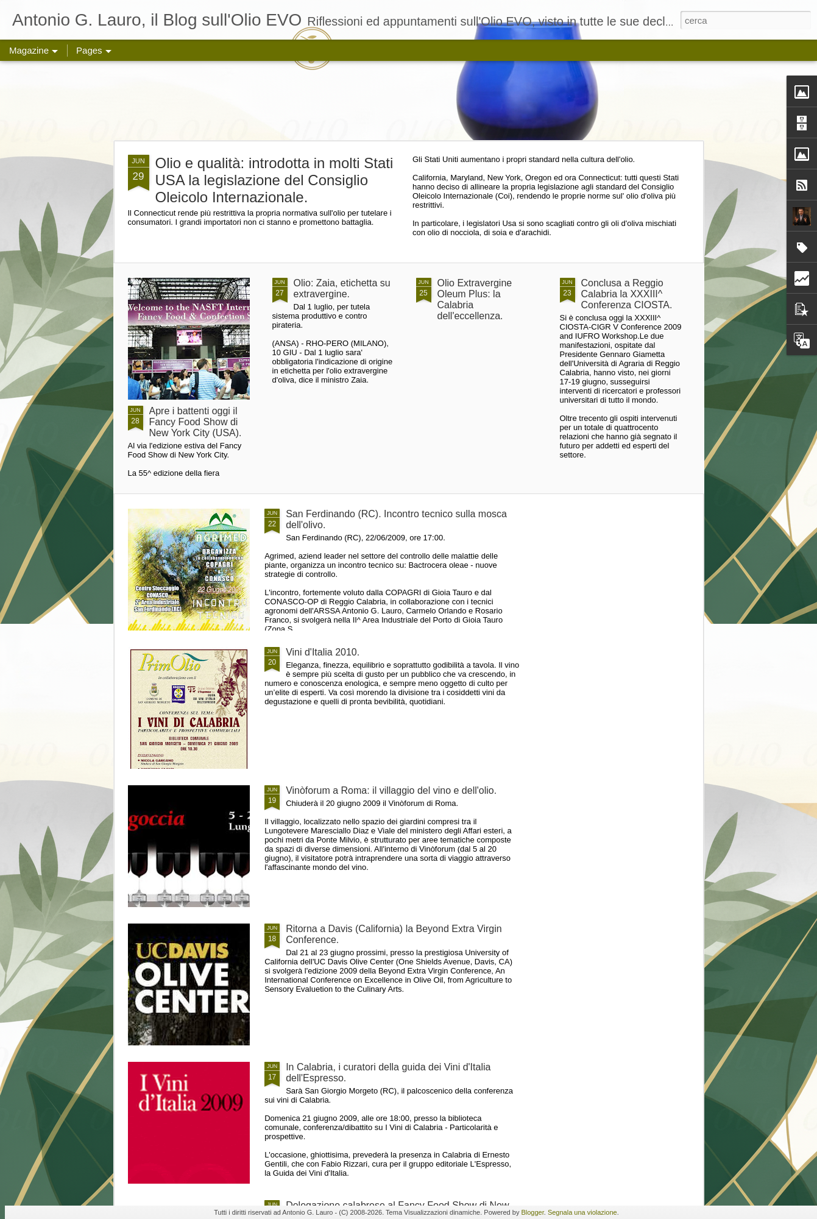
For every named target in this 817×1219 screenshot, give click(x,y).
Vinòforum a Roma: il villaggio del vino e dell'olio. (391, 790)
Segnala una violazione (582, 1212)
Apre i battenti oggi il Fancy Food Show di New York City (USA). (195, 422)
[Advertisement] (408, 100)
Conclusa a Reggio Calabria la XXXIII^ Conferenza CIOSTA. (627, 294)
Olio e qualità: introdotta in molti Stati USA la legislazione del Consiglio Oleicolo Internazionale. (274, 180)
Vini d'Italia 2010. (322, 652)
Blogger (532, 1212)
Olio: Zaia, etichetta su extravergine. (342, 288)
